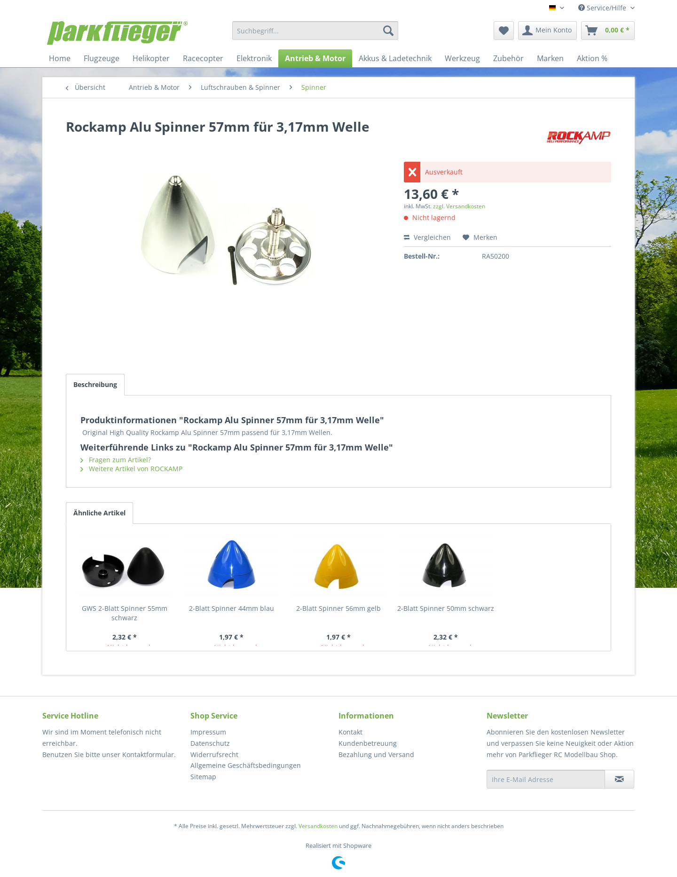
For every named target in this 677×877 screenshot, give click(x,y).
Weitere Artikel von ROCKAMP (131, 468)
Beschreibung (95, 384)
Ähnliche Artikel (99, 512)
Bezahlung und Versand (376, 754)
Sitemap (203, 776)
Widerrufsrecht (214, 754)
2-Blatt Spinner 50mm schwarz (445, 608)
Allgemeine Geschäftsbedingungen (245, 765)
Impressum (208, 731)
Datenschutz (210, 743)
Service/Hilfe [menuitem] (603, 7)
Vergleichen (427, 237)
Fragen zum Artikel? (115, 459)
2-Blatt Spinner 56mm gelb (338, 608)
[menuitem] (315, 30)
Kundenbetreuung (367, 743)
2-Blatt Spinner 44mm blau (231, 608)
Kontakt (350, 731)
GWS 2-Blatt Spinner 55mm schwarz (124, 613)
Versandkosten (318, 826)
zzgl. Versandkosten (459, 206)
